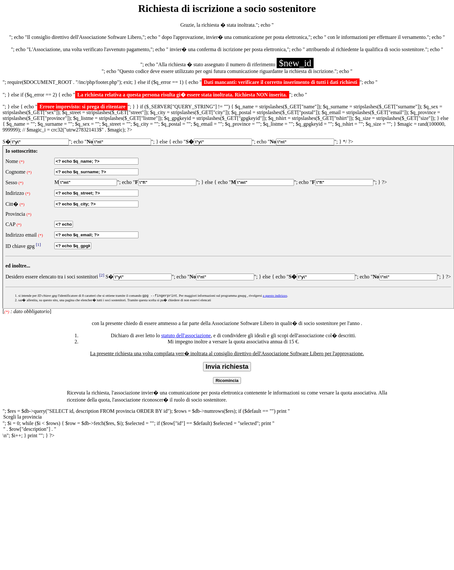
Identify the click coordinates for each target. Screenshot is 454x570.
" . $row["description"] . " (227, 430)
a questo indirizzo (275, 296)
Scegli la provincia (227, 418)
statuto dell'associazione (186, 336)
